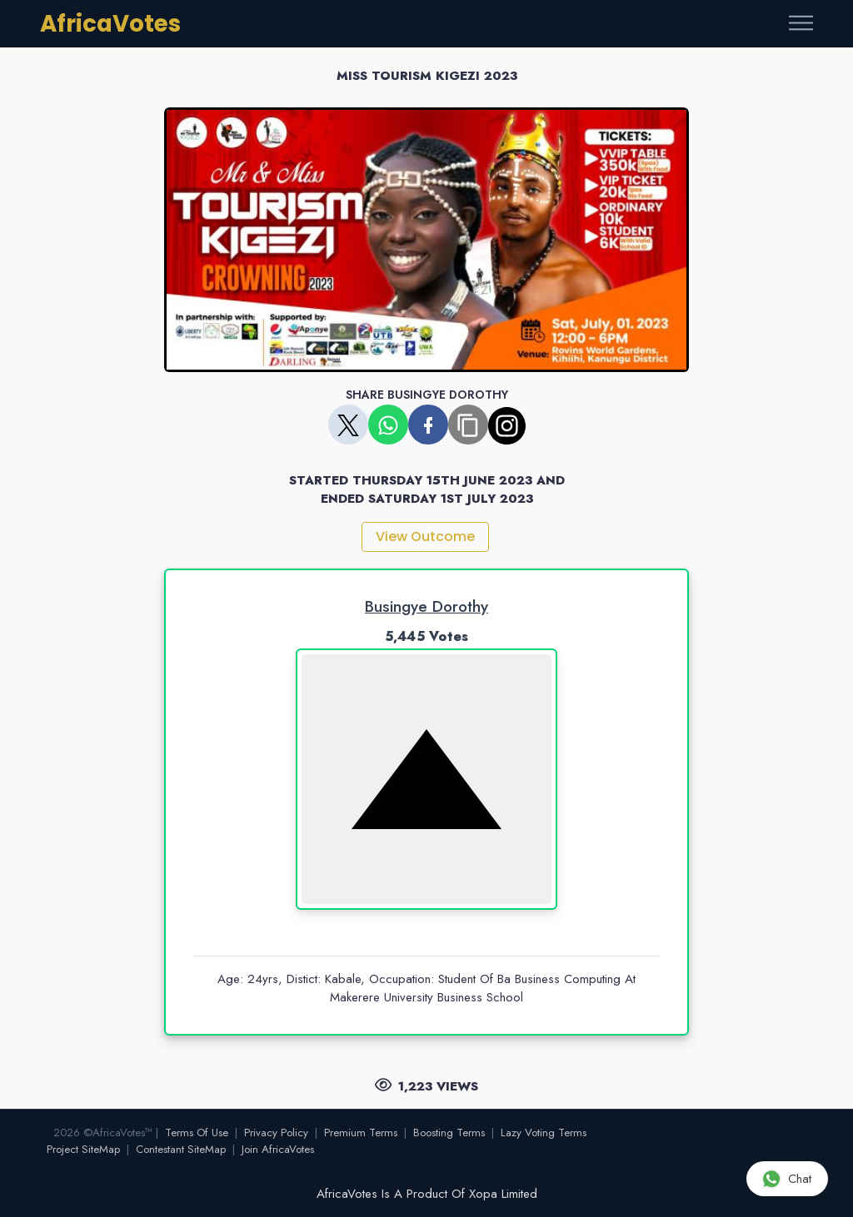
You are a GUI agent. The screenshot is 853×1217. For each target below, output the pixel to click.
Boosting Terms (449, 1132)
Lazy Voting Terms (543, 1132)
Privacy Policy (276, 1132)
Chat (786, 1178)
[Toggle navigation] (801, 24)
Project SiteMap (83, 1149)
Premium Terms (360, 1132)
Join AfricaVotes (278, 1149)
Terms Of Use (196, 1132)
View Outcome (425, 536)
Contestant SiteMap (181, 1149)
